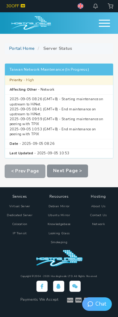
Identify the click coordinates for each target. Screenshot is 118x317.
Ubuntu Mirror (59, 215)
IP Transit (20, 233)
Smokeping (59, 242)
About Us (98, 206)
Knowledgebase (59, 224)
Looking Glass (59, 233)
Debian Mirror (59, 206)
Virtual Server (19, 206)
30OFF (15, 6)
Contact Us (98, 215)
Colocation (19, 224)
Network (98, 224)
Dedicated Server (19, 215)
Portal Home (22, 48)
